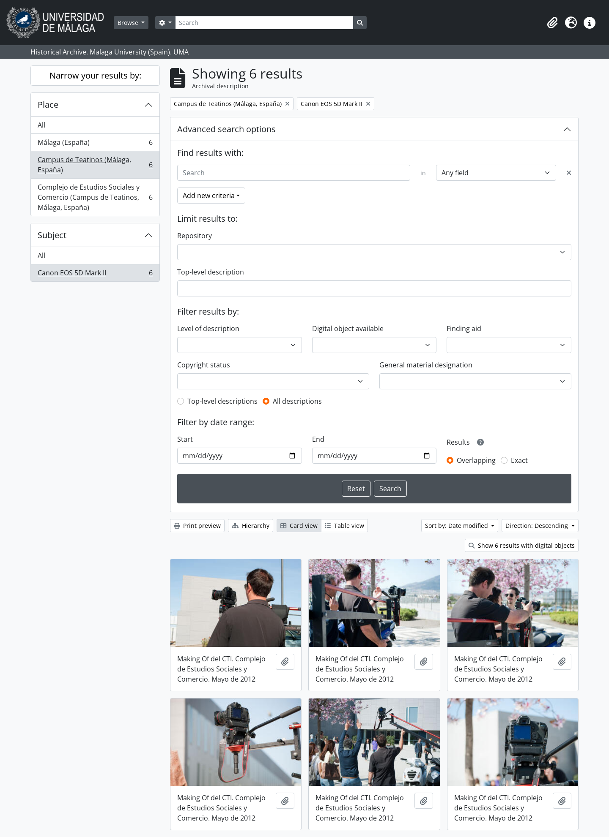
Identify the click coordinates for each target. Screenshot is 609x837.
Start (185, 439)
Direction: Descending (537, 526)
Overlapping (476, 460)
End (318, 439)
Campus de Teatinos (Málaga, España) (95, 164)
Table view (344, 526)
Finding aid (464, 328)
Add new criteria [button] (209, 195)
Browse (129, 23)
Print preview (197, 526)
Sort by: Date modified (457, 526)
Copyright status (203, 365)
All (41, 125)
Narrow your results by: (95, 75)
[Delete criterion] (568, 173)
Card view (299, 526)
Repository (194, 235)
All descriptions (297, 401)
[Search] (264, 22)
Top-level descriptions (222, 401)
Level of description (208, 328)
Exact (519, 460)
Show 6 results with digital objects (522, 545)
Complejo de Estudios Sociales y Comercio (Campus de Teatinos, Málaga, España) (95, 197)
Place (48, 104)
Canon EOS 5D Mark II (95, 274)
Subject (52, 235)
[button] (552, 23)
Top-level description (210, 272)
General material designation (425, 365)
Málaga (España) (95, 144)
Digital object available (348, 328)
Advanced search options (226, 129)
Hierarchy (250, 526)
